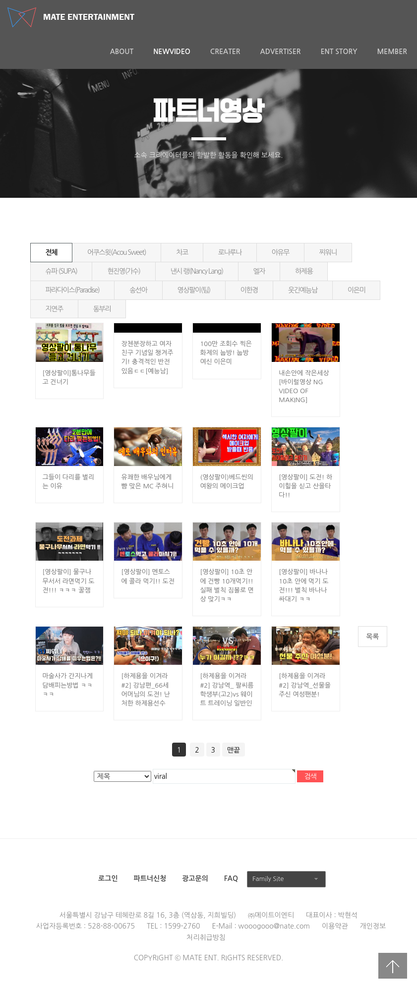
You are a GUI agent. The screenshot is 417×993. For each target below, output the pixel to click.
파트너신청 (149, 878)
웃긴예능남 (302, 290)
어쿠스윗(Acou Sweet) (116, 252)
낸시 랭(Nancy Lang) (197, 271)
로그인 (108, 878)
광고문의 (195, 878)
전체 (52, 252)
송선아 (138, 290)
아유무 (280, 252)
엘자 (259, 271)
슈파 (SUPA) (61, 271)
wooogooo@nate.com (274, 926)
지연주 (54, 308)
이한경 (249, 290)
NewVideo (171, 51)
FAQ (231, 878)
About (122, 51)
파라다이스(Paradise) (73, 290)
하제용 (303, 271)
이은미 (356, 290)
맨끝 (233, 750)
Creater (225, 51)
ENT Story (338, 51)
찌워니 (328, 252)
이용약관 (335, 926)
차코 (182, 252)
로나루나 (229, 252)
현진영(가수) (123, 271)
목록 (372, 636)
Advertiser (280, 51)
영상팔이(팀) (194, 290)
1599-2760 (182, 926)
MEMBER (392, 51)
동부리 (102, 308)
